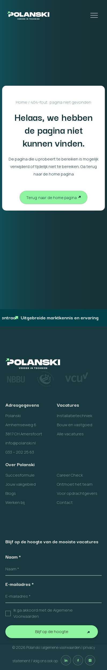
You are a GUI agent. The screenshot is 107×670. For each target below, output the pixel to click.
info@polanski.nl (20, 443)
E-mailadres (19, 584)
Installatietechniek (74, 415)
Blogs (10, 493)
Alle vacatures (70, 434)
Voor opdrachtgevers (77, 493)
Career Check (70, 475)
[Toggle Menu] (94, 15)
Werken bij (15, 502)
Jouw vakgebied (20, 484)
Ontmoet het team (75, 484)
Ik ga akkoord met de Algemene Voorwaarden (43, 613)
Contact (65, 502)
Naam (13, 557)
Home (21, 102)
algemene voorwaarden (61, 647)
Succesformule (20, 475)
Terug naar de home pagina (51, 197)
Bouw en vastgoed (74, 425)
